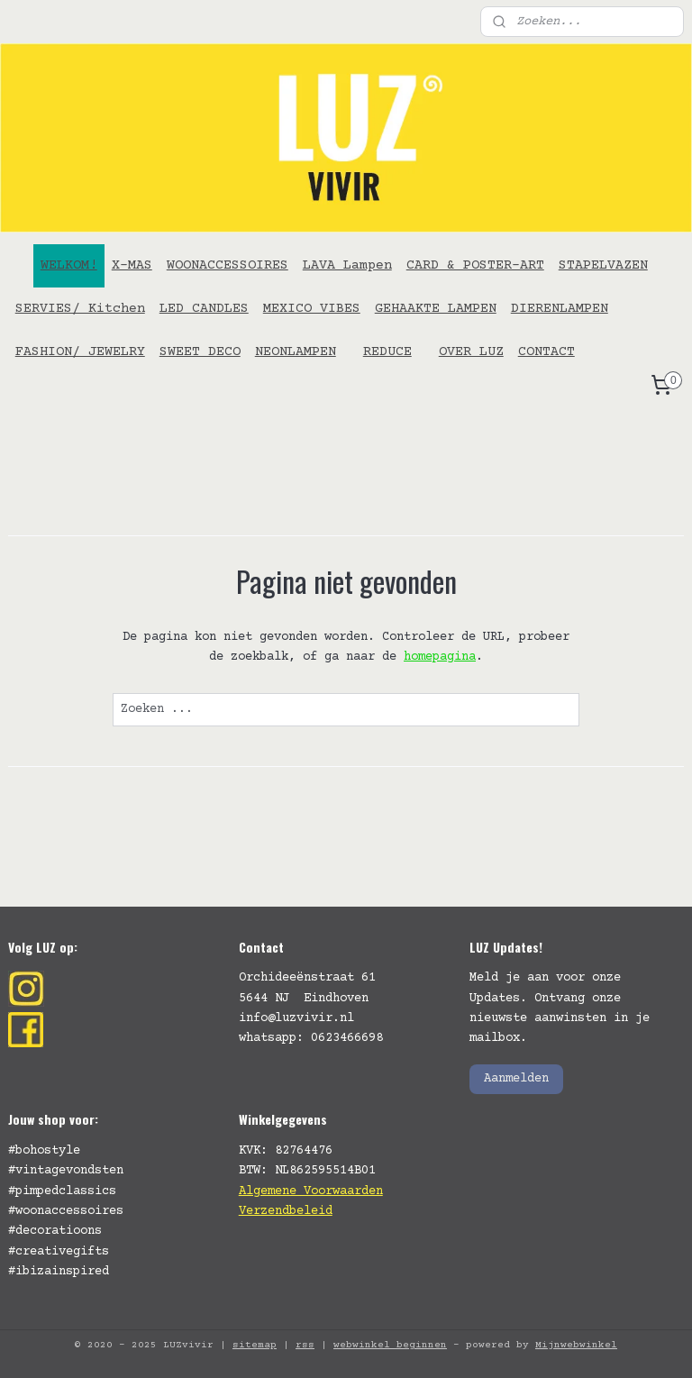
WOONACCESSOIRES (227, 265)
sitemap (254, 1345)
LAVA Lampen (347, 265)
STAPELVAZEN (603, 265)
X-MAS (132, 265)
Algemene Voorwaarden (311, 1191)
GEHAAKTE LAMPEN (435, 308)
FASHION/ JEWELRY (80, 352)
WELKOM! (69, 265)
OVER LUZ (471, 352)
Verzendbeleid (285, 1211)
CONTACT (546, 352)
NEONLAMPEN (295, 352)
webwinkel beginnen (390, 1345)
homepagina (440, 657)
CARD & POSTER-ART (475, 265)
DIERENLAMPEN (559, 308)
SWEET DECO (200, 352)
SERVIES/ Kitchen (80, 308)
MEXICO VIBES (311, 308)
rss (305, 1345)
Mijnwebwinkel (576, 1345)
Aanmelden (516, 1079)
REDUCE (387, 352)
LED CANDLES (204, 308)
